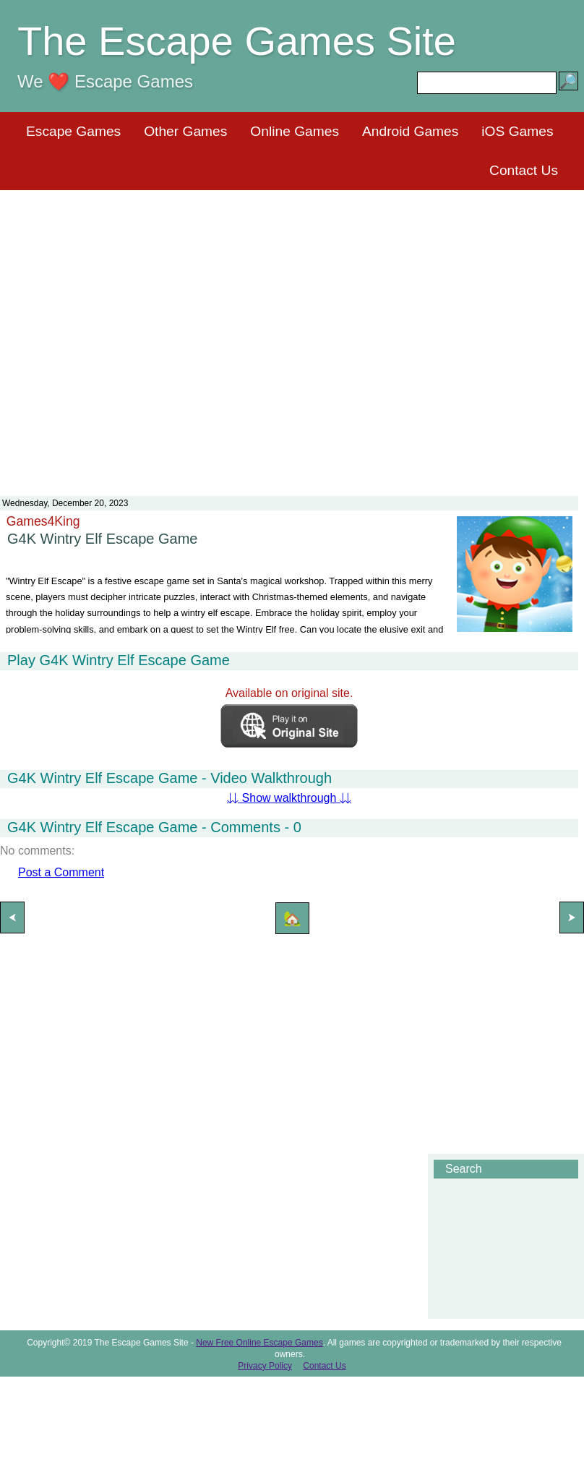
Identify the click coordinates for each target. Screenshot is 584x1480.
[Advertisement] (289, 334)
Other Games (185, 131)
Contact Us (523, 170)
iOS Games (517, 131)
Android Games (410, 131)
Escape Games (73, 131)
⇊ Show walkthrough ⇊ (289, 798)
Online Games (294, 131)
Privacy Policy (265, 1366)
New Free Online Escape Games (259, 1343)
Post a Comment (61, 872)
